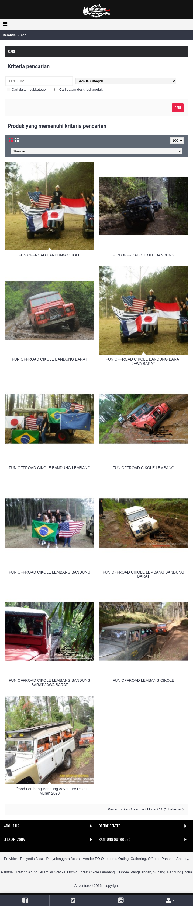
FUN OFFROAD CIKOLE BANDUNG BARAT (49, 359)
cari (23, 35)
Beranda (9, 35)
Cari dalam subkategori (27, 89)
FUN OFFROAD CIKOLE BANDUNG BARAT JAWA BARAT (143, 361)
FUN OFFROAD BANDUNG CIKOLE (50, 255)
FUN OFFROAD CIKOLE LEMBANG (143, 468)
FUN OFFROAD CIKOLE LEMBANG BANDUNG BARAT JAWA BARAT (50, 682)
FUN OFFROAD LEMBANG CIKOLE (143, 680)
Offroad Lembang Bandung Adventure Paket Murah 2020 (49, 791)
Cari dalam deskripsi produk (78, 89)
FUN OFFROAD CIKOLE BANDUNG (143, 255)
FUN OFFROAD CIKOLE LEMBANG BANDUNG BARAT (143, 574)
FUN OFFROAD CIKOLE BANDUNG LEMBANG (50, 468)
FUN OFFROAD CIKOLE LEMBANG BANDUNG (50, 572)
